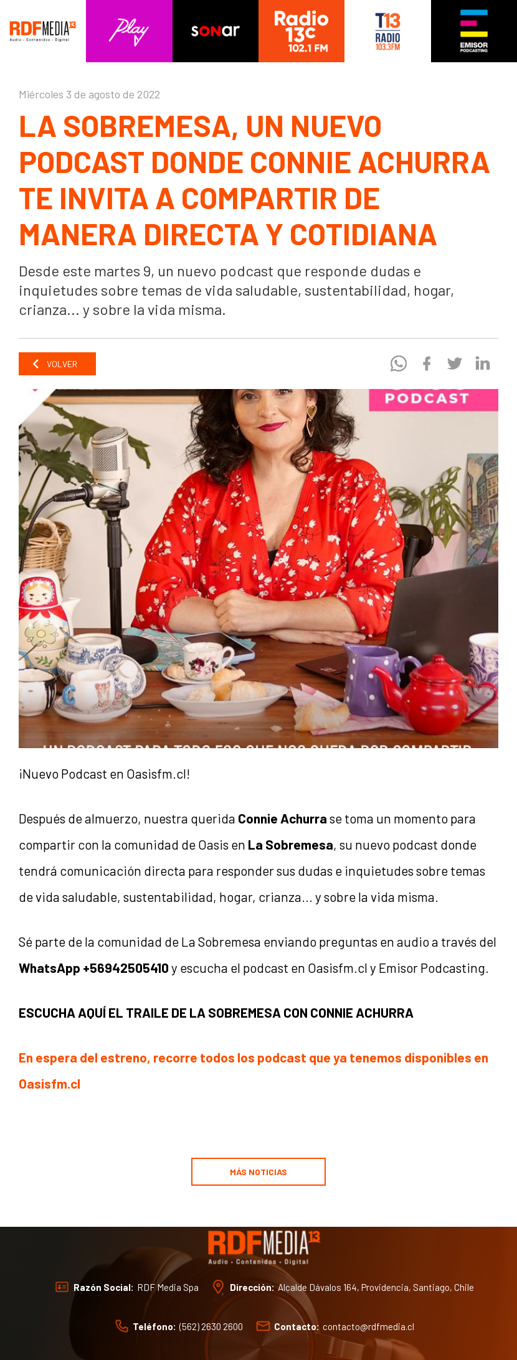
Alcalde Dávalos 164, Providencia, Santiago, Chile (376, 1286)
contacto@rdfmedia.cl (368, 1325)
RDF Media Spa (168, 1286)
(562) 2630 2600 (211, 1325)
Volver (54, 364)
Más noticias (258, 1171)
